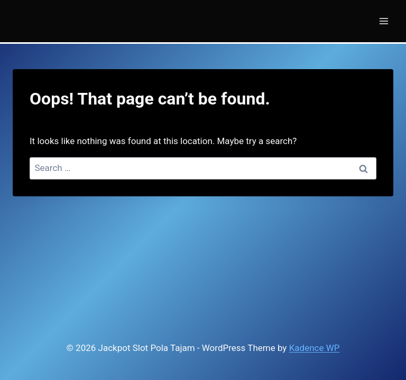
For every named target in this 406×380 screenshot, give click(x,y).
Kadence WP (314, 348)
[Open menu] (383, 21)
